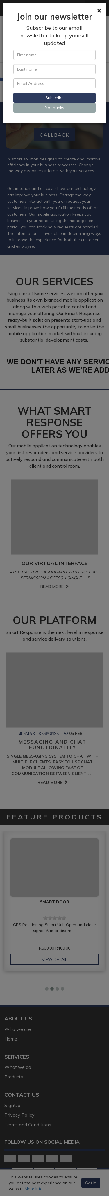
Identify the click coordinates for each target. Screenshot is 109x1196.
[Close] (99, 10)
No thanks (54, 107)
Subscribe (54, 97)
